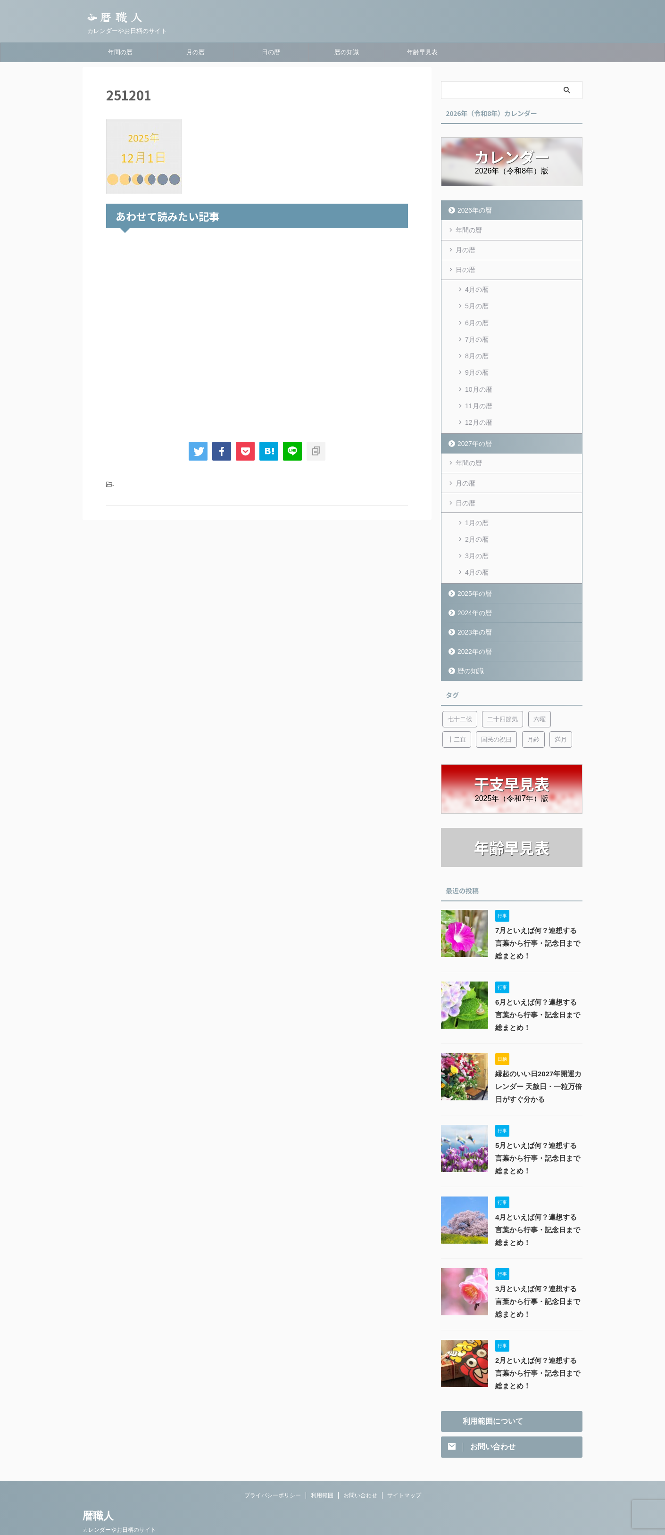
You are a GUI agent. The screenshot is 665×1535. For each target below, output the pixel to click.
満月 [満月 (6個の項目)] (561, 716)
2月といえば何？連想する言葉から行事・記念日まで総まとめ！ (538, 1350)
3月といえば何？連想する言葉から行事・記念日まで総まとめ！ (538, 1279)
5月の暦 (477, 302)
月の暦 (195, 52)
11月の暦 (478, 393)
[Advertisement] (257, 332)
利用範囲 (322, 1473)
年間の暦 (120, 52)
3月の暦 (477, 535)
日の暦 (271, 52)
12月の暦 (478, 408)
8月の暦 (477, 348)
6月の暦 (477, 318)
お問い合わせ (360, 1473)
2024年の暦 (473, 589)
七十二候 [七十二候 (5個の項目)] (460, 696)
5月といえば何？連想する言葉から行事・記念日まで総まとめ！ (538, 1135)
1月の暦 (477, 505)
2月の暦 (477, 520)
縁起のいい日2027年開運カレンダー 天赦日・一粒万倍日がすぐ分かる (535, 1064)
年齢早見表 (422, 52)
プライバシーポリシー (272, 1473)
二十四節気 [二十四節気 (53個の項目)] (502, 696)
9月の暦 (477, 363)
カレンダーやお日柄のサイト (119, 1507)
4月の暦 (477, 287)
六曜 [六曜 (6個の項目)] (539, 696)
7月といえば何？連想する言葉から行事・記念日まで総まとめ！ (538, 920)
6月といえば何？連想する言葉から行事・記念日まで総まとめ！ (538, 992)
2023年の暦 (473, 608)
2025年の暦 (473, 570)
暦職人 (98, 1494)
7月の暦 (477, 333)
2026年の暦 (473, 210)
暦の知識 (346, 52)
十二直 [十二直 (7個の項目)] (457, 716)
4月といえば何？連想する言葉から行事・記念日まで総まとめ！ (538, 1207)
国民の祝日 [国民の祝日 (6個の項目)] (496, 716)
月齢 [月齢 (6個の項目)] (533, 716)
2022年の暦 (473, 628)
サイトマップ (404, 1473)
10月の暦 (478, 378)
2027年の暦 (473, 427)
